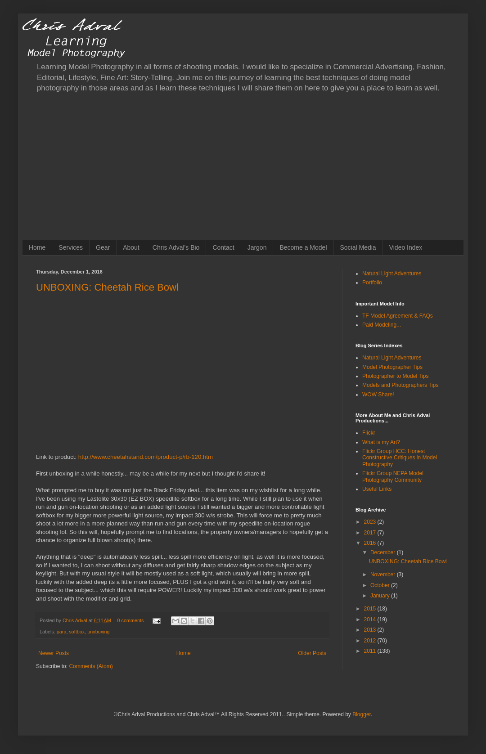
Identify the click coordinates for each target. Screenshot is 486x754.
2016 (371, 543)
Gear (103, 247)
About (131, 247)
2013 (371, 630)
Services (70, 247)
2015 (371, 609)
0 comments (130, 620)
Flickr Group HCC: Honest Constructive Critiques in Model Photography (399, 457)
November (383, 574)
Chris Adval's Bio (176, 247)
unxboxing (98, 631)
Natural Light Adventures (391, 273)
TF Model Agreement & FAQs (397, 316)
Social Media (358, 247)
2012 (371, 640)
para (62, 631)
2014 (371, 619)
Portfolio (372, 282)
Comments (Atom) (90, 666)
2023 (371, 522)
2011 (371, 651)
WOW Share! (378, 394)
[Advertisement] (243, 172)
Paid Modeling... (381, 325)
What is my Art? (381, 442)
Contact (223, 247)
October (380, 585)
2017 (371, 533)
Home (37, 247)
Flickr (368, 433)
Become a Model (303, 247)
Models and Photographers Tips (400, 385)
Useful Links (377, 489)
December (383, 552)
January (380, 595)
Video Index (406, 247)
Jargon (257, 247)
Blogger (361, 714)
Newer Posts (53, 653)
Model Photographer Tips (392, 367)
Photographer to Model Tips (395, 376)
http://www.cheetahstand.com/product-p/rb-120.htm (145, 456)
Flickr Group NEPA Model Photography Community (392, 476)
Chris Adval (76, 620)
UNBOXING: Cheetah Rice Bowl (107, 287)
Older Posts (312, 653)
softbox (77, 631)
